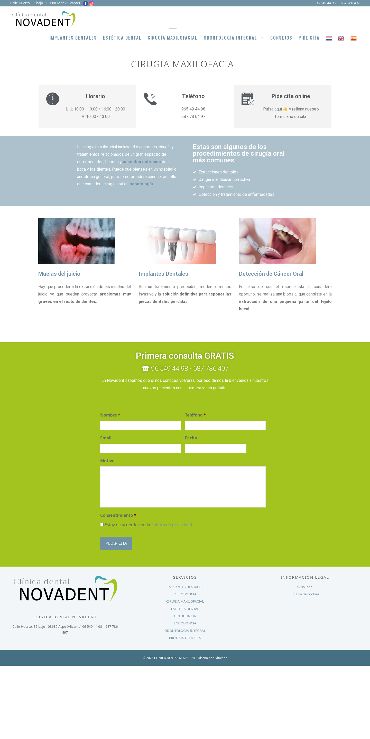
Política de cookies (305, 593)
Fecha (191, 438)
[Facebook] (85, 3)
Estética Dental (122, 37)
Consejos (281, 37)
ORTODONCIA (185, 615)
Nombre (110, 415)
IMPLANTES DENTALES (185, 585)
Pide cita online (291, 96)
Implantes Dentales (73, 37)
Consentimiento (118, 515)
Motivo (107, 461)
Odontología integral (235, 38)
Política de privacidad (171, 525)
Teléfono (195, 415)
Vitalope (221, 656)
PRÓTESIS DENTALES (185, 636)
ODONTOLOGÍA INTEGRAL (185, 629)
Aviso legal (305, 585)
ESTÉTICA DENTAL (185, 607)
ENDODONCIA (185, 622)
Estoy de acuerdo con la (148, 525)
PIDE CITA (309, 37)
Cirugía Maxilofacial (173, 37)
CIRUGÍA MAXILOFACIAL (185, 600)
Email (106, 438)
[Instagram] (91, 3)
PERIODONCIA (185, 593)
